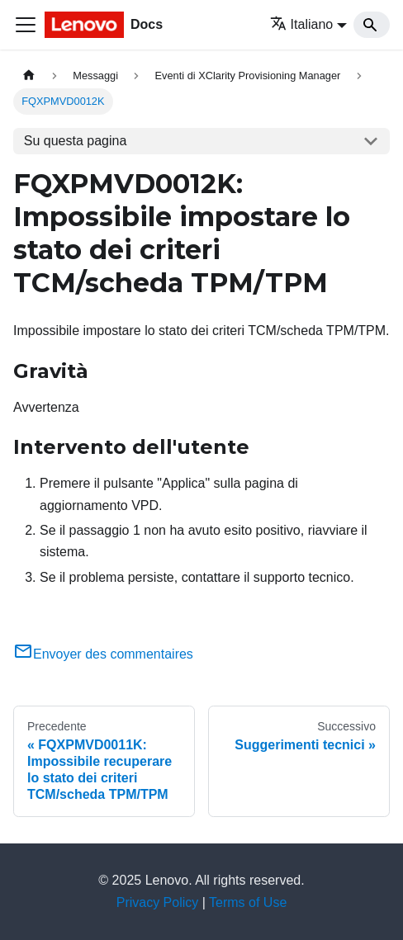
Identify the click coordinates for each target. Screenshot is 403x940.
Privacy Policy (157, 902)
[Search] (371, 25)
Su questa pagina (75, 141)
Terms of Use (248, 902)
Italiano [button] (302, 24)
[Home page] (29, 75)
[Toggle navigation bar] (25, 24)
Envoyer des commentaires (103, 654)
